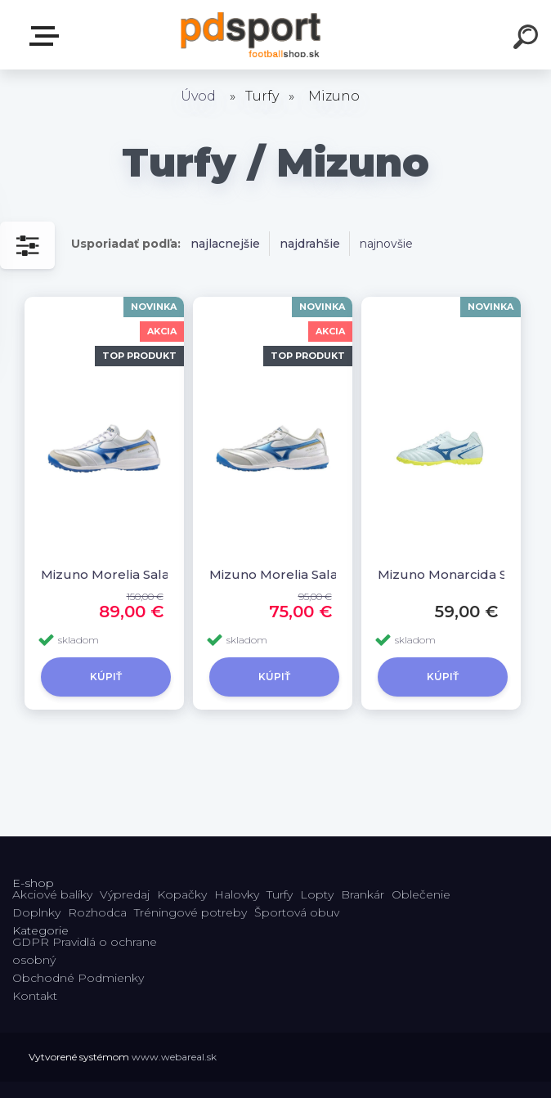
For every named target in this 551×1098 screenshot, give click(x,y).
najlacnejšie (225, 243)
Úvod (198, 96)
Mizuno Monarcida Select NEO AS (448, 574)
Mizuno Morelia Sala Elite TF (111, 574)
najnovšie (386, 243)
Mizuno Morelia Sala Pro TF (280, 574)
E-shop (47, 36)
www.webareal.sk (174, 1057)
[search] (528, 39)
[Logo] (251, 34)
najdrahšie (310, 243)
